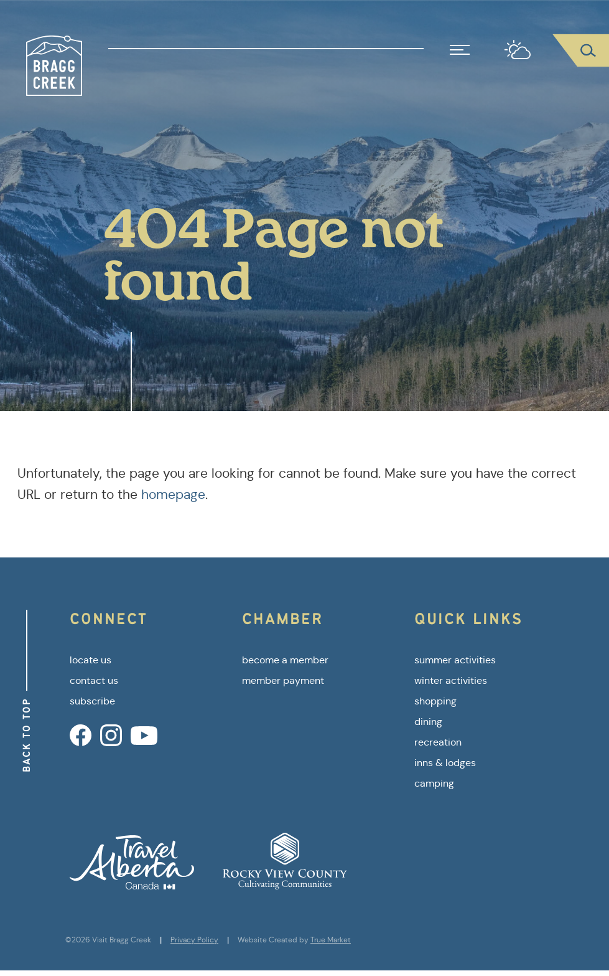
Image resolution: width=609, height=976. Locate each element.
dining (428, 721)
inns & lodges (445, 763)
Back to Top (26, 735)
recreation (438, 742)
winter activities (450, 680)
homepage (173, 494)
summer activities (455, 660)
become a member (285, 660)
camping (434, 783)
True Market (330, 940)
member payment (283, 680)
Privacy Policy (194, 940)
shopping (435, 701)
